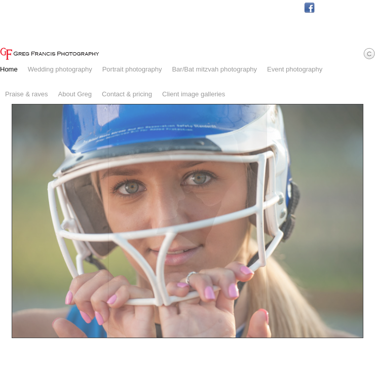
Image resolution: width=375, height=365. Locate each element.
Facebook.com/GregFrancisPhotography (309, 8)
